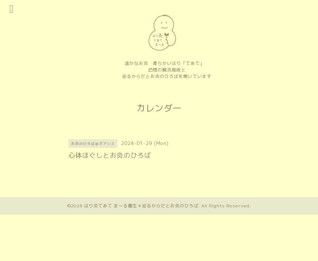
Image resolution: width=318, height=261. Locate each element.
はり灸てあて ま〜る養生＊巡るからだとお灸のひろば (141, 206)
